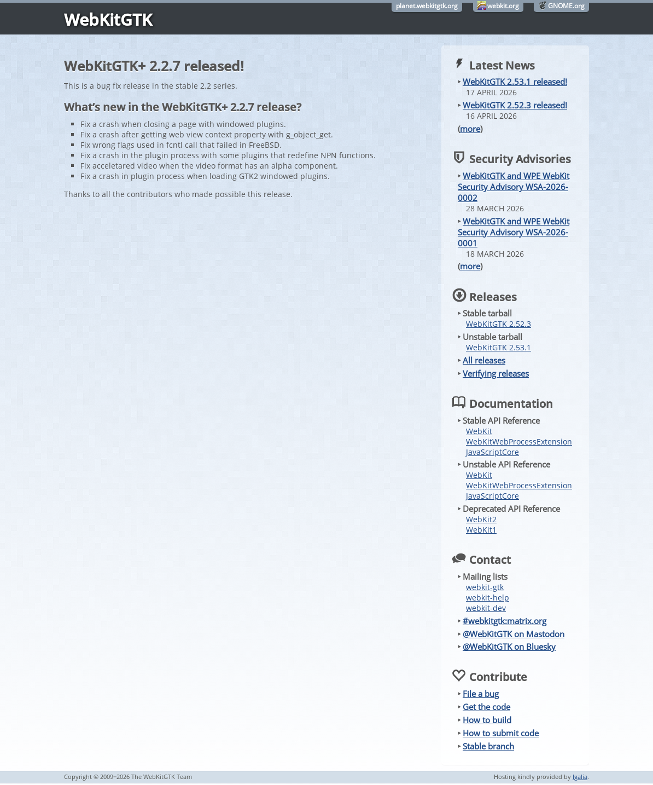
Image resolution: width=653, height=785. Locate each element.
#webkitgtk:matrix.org (504, 620)
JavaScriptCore (492, 452)
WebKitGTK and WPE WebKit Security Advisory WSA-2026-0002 (513, 186)
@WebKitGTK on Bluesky (509, 646)
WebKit (479, 431)
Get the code (486, 706)
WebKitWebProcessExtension (519, 441)
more (470, 128)
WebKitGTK (108, 19)
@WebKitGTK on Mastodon (513, 633)
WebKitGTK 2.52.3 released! (515, 105)
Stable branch (488, 746)
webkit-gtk (485, 587)
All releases (484, 360)
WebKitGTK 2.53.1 (498, 347)
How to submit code (501, 733)
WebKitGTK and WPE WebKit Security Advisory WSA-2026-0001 (513, 232)
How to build (487, 719)
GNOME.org (566, 5)
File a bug (481, 693)
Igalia (580, 776)
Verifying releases (496, 373)
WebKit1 (481, 529)
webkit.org (503, 5)
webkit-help (487, 597)
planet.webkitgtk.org (427, 5)
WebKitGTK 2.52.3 (498, 324)
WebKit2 (481, 519)
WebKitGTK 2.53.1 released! (515, 81)
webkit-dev (486, 608)
